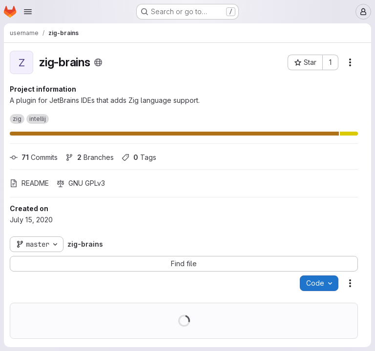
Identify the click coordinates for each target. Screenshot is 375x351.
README (29, 183)
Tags (139, 157)
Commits (34, 157)
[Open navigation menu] (28, 12)
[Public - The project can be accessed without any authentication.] (98, 62)
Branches (89, 157)
